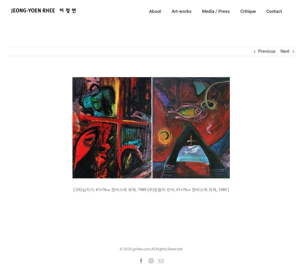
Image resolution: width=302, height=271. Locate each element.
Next (285, 51)
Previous (266, 51)
